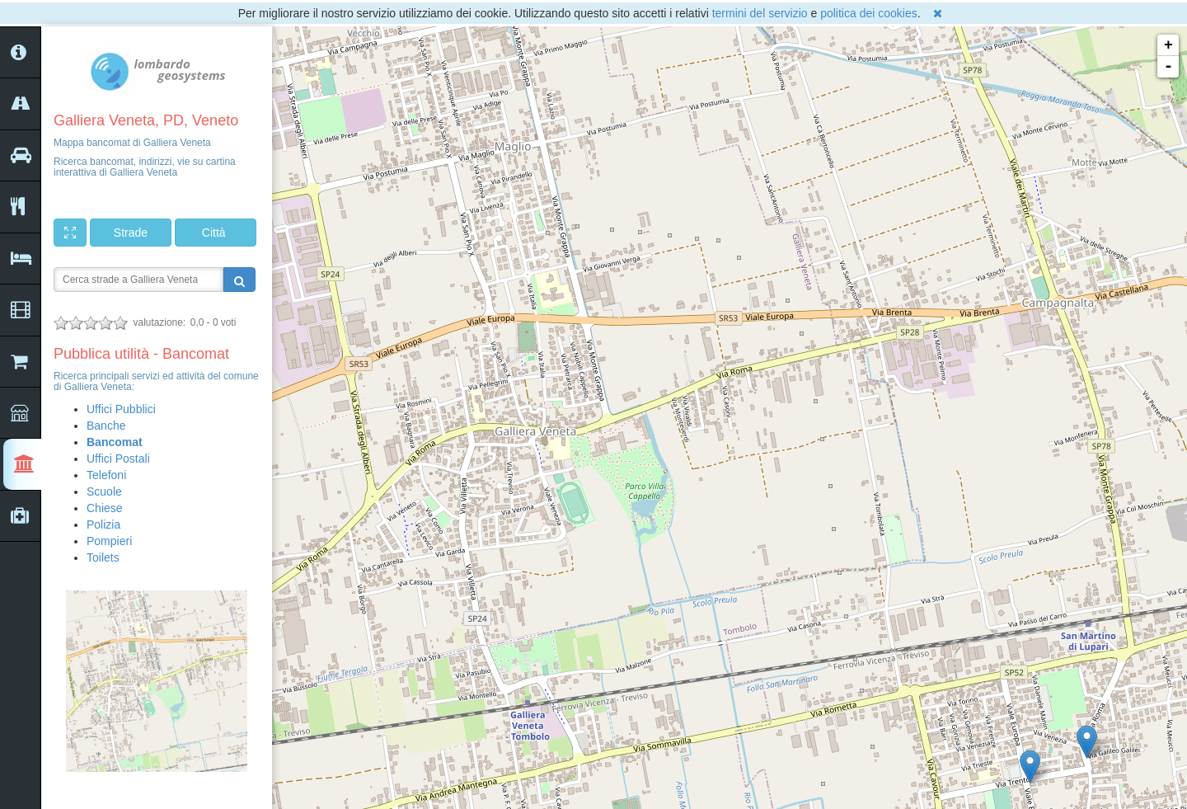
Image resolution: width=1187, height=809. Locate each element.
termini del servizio (760, 13)
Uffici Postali (118, 458)
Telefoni (106, 475)
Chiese (105, 508)
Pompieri (109, 541)
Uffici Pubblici (121, 409)
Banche (106, 425)
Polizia (103, 524)
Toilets (103, 557)
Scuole (104, 491)
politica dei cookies (868, 13)
